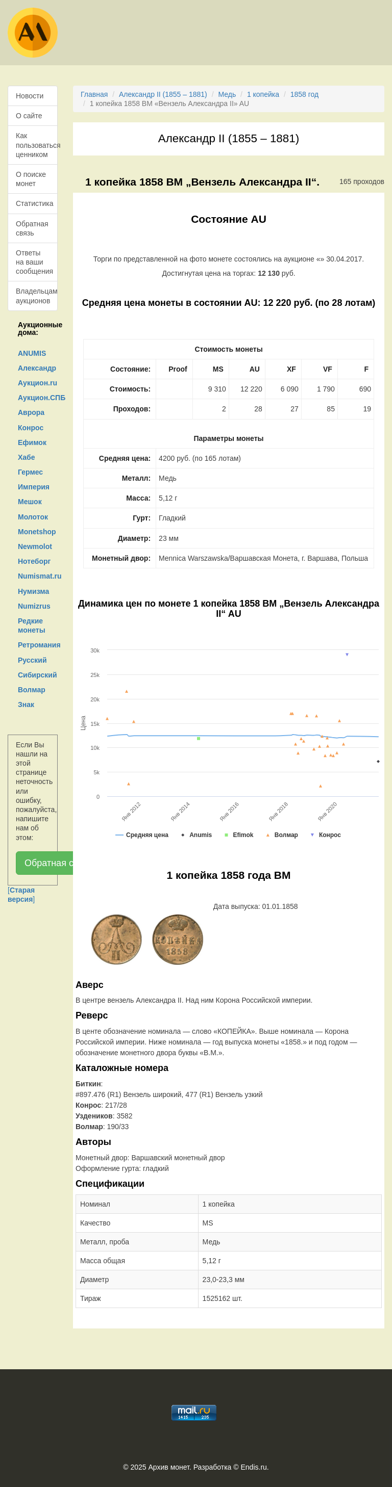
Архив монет (169, 1467)
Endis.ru (253, 1467)
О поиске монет (31, 179)
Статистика (35, 203)
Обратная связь (32, 228)
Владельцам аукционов (37, 295)
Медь (227, 94)
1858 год (304, 94)
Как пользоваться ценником (37, 145)
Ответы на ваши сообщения (34, 262)
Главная (94, 94)
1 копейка (263, 94)
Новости (29, 96)
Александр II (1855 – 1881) (163, 94)
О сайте (29, 116)
